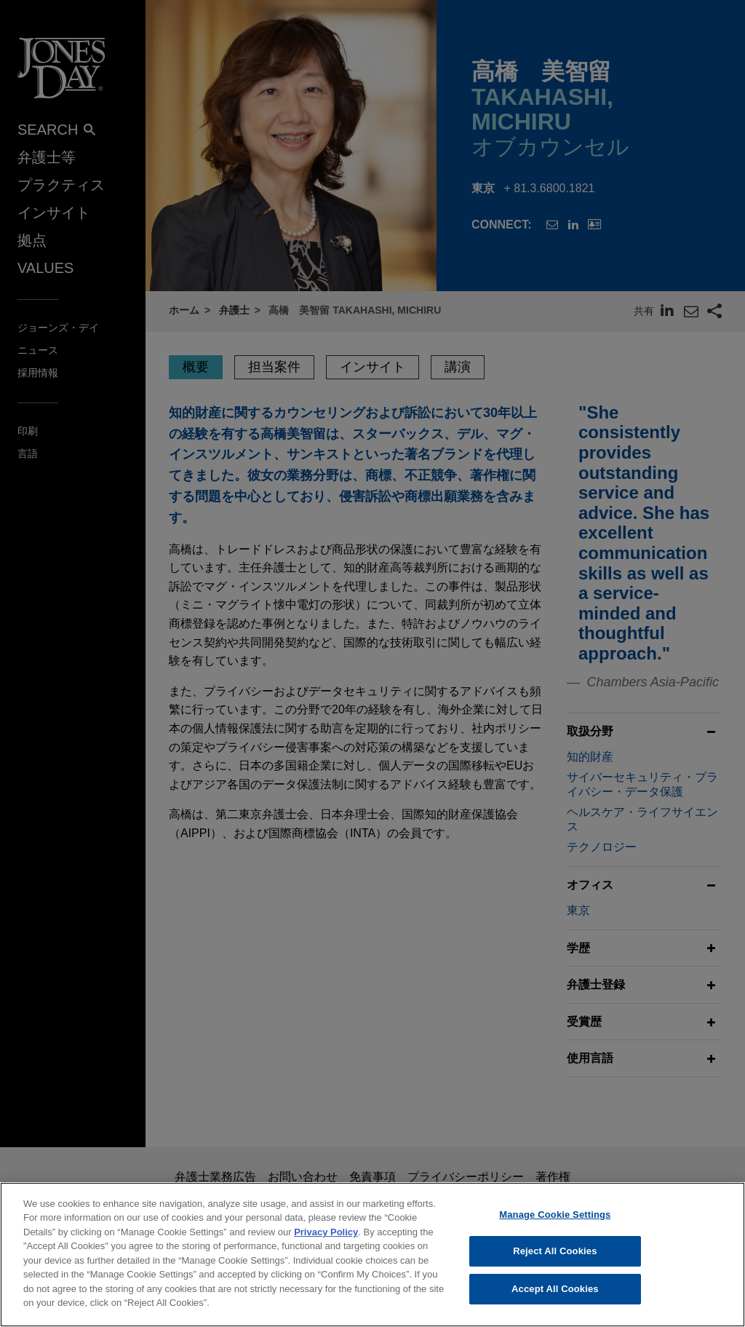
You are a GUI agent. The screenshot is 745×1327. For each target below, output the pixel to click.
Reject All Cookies (555, 1261)
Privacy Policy (326, 1242)
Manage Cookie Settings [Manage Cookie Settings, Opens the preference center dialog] (554, 1224)
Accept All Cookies (555, 1299)
